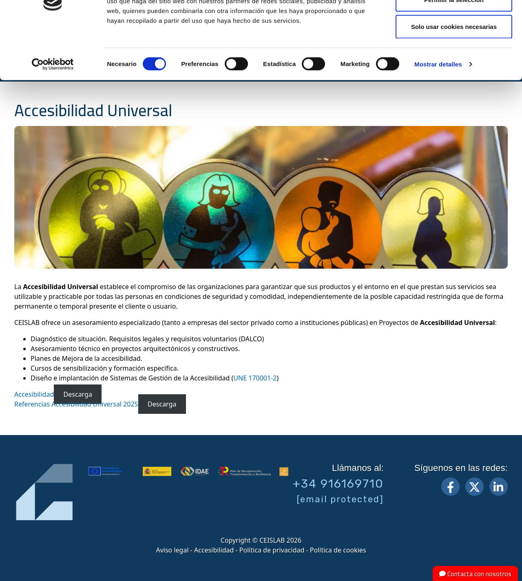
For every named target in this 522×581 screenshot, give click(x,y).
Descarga (78, 394)
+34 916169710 (338, 483)
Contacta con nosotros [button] (475, 574)
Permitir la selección (454, 48)
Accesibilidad (34, 394)
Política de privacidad (272, 550)
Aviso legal (172, 550)
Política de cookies (338, 550)
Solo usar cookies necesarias (454, 74)
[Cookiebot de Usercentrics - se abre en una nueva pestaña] (52, 112)
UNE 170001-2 (254, 377)
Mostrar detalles (438, 112)
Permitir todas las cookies (454, 21)
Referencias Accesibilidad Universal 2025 (76, 404)
